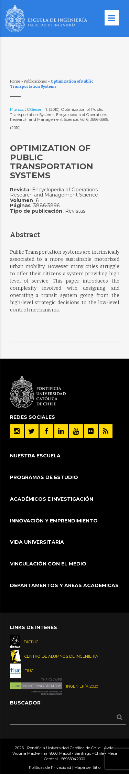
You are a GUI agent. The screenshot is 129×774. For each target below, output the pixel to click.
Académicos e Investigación (51, 499)
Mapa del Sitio (87, 767)
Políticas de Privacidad (50, 767)
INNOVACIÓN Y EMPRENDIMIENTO (54, 521)
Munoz (16, 109)
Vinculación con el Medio (48, 564)
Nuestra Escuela (35, 456)
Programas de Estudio (44, 477)
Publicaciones (35, 81)
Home (15, 81)
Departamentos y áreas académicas (64, 585)
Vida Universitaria (37, 542)
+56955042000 (72, 758)
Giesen (36, 109)
